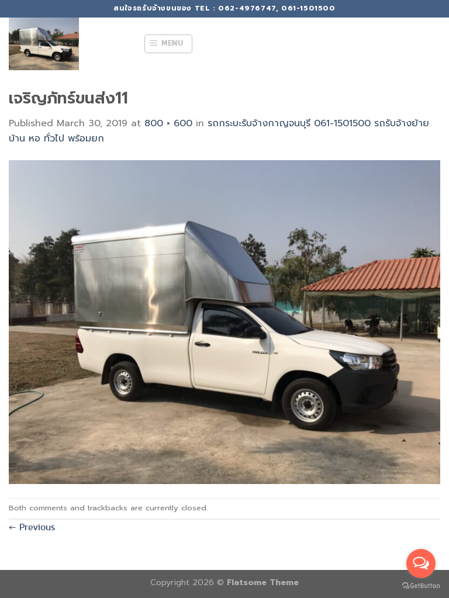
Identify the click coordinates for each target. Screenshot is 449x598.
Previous (32, 527)
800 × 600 (168, 123)
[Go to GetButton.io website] (421, 586)
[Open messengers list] (421, 563)
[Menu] (168, 43)
